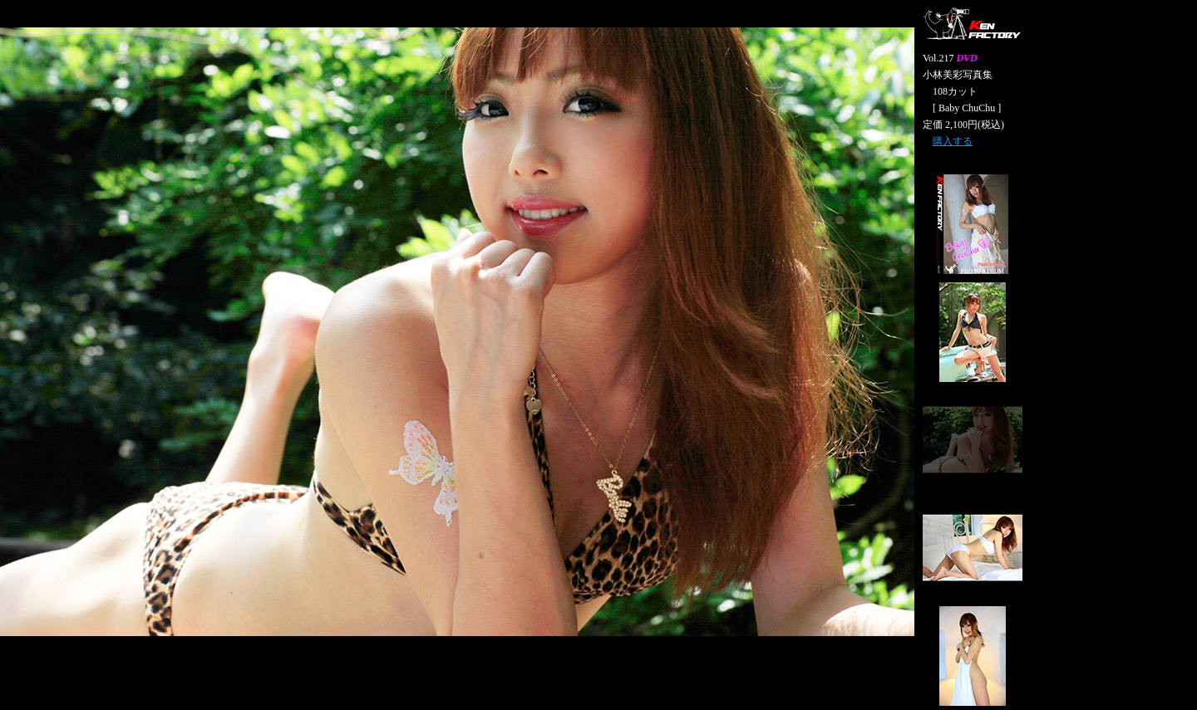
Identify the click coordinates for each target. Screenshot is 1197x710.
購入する (953, 141)
